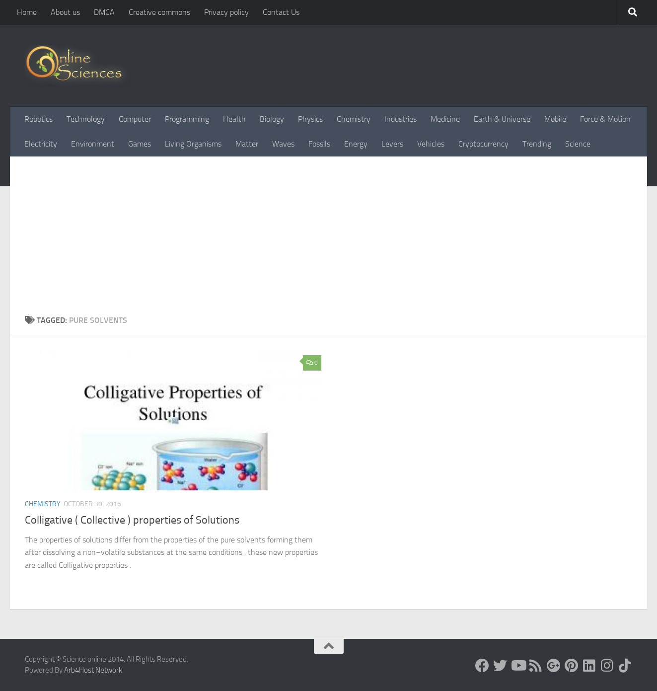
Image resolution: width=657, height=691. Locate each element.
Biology (272, 119)
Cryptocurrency (483, 144)
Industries (400, 119)
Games (139, 144)
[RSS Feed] (536, 666)
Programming (187, 119)
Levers (392, 144)
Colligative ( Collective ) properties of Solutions (132, 520)
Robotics (38, 119)
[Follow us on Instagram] (607, 666)
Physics (310, 119)
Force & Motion (605, 119)
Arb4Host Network (93, 670)
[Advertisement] (329, 231)
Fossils (319, 144)
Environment (92, 144)
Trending (536, 144)
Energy (355, 144)
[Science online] (482, 666)
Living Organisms (193, 144)
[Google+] (554, 666)
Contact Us (281, 12)
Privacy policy (226, 12)
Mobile (555, 119)
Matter (246, 144)
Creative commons (159, 12)
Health (234, 119)
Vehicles (430, 144)
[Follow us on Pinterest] (572, 666)
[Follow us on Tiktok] (625, 666)
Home (27, 12)
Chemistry (353, 119)
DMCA (104, 12)
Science (577, 144)
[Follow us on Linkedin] (589, 666)
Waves (283, 144)
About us (65, 12)
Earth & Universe (502, 119)
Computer (135, 119)
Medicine (445, 119)
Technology (86, 119)
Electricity (40, 144)
